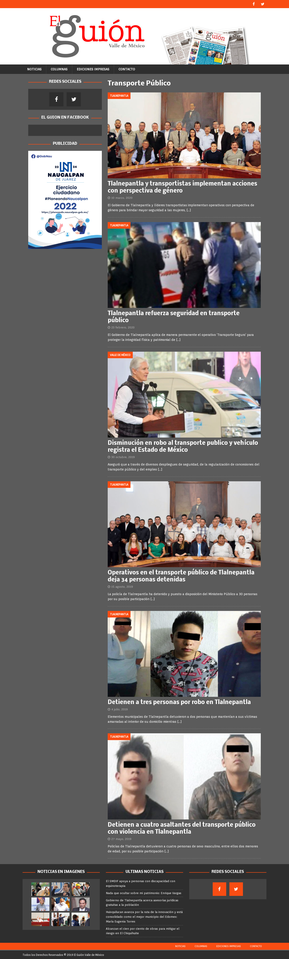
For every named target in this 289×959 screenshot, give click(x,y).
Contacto (127, 69)
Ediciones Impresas (93, 69)
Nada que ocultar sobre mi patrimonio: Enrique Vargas (143, 893)
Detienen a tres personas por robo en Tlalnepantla (179, 702)
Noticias (34, 69)
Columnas (59, 69)
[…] (188, 210)
